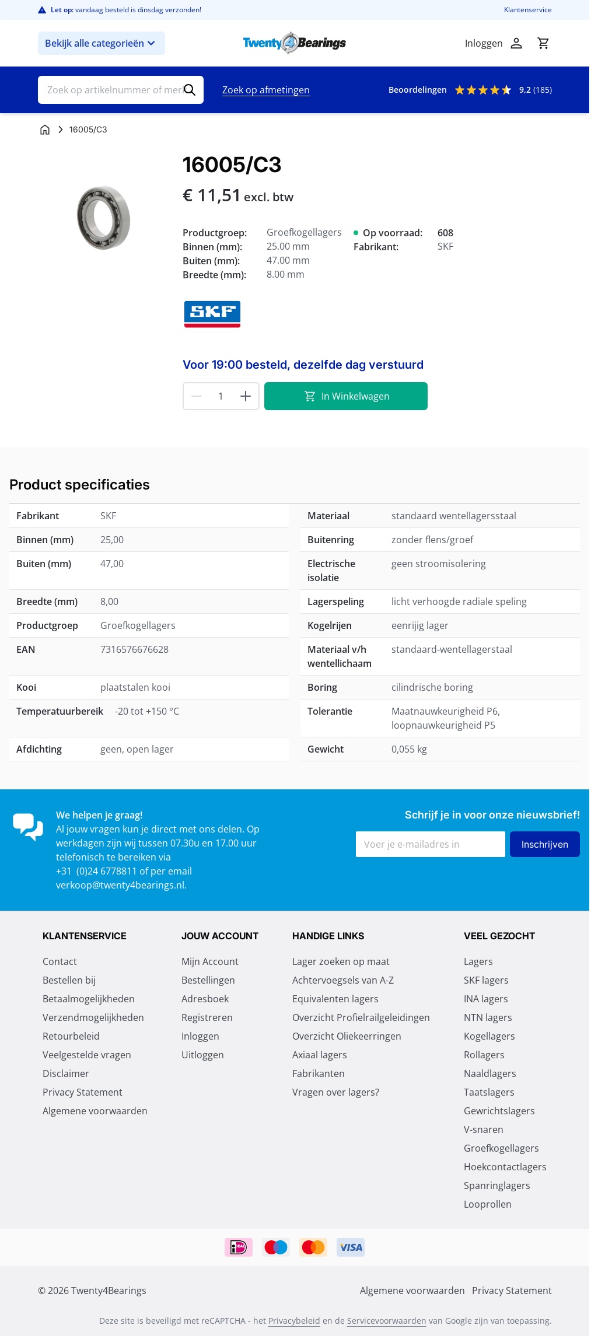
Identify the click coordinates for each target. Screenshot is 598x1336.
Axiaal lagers (319, 1055)
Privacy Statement (83, 1092)
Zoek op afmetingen (266, 89)
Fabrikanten (318, 1073)
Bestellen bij (69, 980)
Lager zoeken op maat (341, 961)
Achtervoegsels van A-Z (343, 980)
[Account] (516, 43)
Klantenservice (528, 10)
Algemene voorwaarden (95, 1111)
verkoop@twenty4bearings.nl (120, 885)
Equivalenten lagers (335, 999)
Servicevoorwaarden (386, 1320)
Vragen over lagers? (335, 1092)
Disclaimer (66, 1073)
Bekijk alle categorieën (101, 43)
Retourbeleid (71, 1036)
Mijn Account (210, 961)
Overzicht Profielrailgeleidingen (361, 1017)
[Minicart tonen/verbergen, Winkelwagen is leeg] (543, 43)
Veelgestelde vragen (87, 1055)
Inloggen (200, 1036)
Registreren (207, 1017)
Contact (60, 961)
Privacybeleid (294, 1320)
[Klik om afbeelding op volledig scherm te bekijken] (104, 219)
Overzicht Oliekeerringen (346, 1036)
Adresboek (205, 999)
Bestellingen (208, 980)
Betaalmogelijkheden (89, 999)
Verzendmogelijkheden (93, 1017)
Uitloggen (202, 1055)
